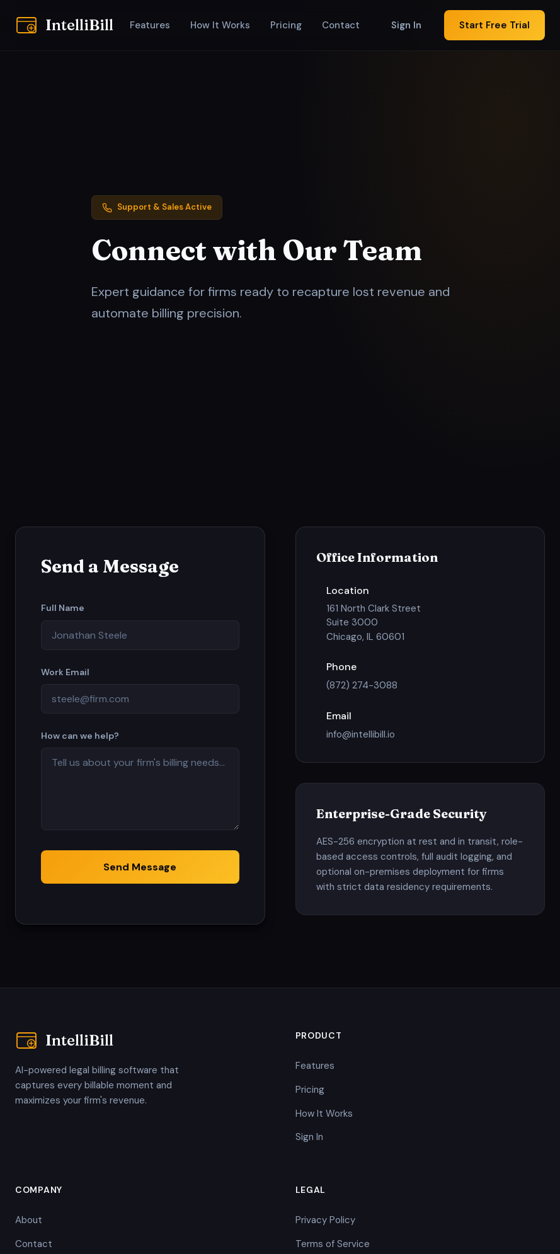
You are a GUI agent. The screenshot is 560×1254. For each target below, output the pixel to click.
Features (150, 25)
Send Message (139, 867)
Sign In (406, 25)
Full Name (62, 607)
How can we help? (80, 735)
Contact (341, 25)
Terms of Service (332, 1244)
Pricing (286, 25)
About (28, 1220)
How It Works (220, 25)
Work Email (65, 672)
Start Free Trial (494, 25)
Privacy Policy (325, 1220)
